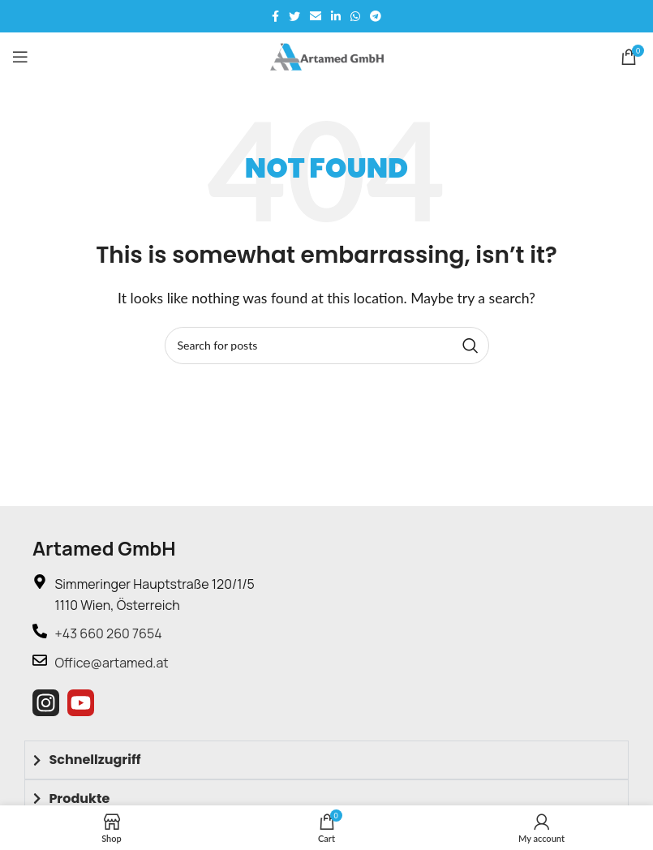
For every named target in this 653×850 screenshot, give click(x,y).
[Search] (327, 345)
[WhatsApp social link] (355, 16)
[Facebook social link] (275, 16)
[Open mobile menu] (20, 57)
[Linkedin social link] (336, 16)
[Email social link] (315, 16)
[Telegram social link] (375, 16)
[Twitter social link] (294, 16)
